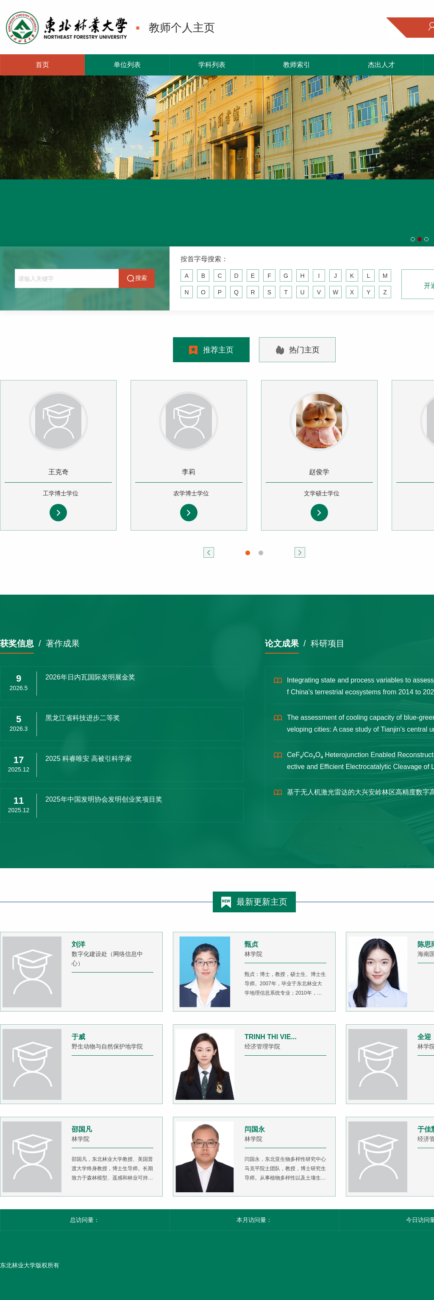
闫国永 (255, 1129)
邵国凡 (82, 1129)
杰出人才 (381, 64)
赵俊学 (319, 471)
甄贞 (251, 944)
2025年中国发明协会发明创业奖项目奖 (103, 799)
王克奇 (58, 471)
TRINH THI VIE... (271, 1036)
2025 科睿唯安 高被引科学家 (88, 758)
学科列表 (211, 64)
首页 (42, 64)
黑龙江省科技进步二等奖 (82, 717)
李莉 (188, 471)
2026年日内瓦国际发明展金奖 (90, 677)
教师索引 (296, 64)
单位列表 (127, 64)
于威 (78, 1036)
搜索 (137, 278)
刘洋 (78, 944)
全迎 (424, 1036)
